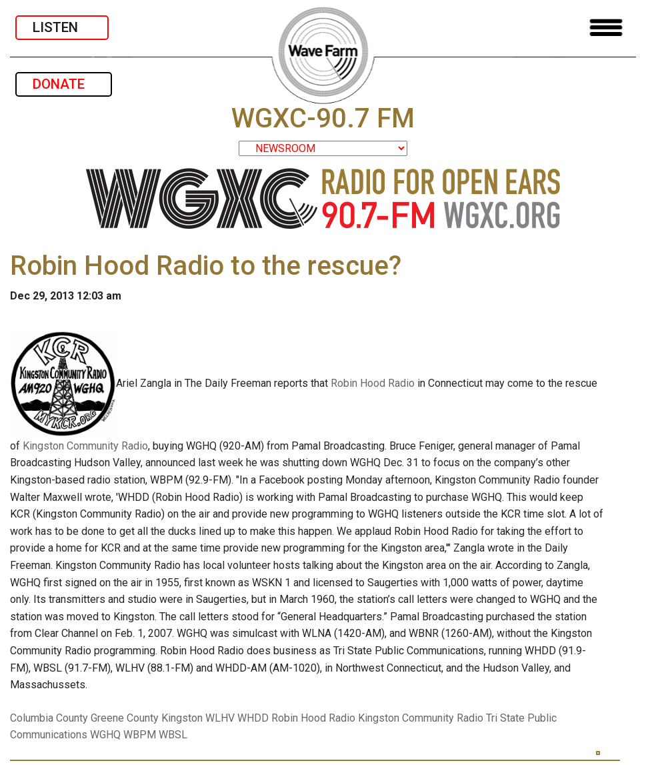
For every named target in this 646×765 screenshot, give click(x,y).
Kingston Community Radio (85, 446)
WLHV (220, 718)
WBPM (139, 734)
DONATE (64, 84)
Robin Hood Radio (373, 383)
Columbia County (49, 718)
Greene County (125, 718)
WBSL (173, 734)
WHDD (253, 718)
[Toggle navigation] (606, 27)
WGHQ (105, 734)
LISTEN (62, 27)
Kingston (182, 718)
